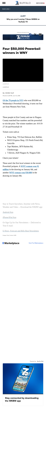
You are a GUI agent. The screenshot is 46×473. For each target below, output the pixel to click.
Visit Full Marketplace (36, 243)
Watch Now (40, 3)
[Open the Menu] (4, 3)
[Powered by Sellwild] (40, 361)
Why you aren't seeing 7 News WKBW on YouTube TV (23, 20)
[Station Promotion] (23, 37)
